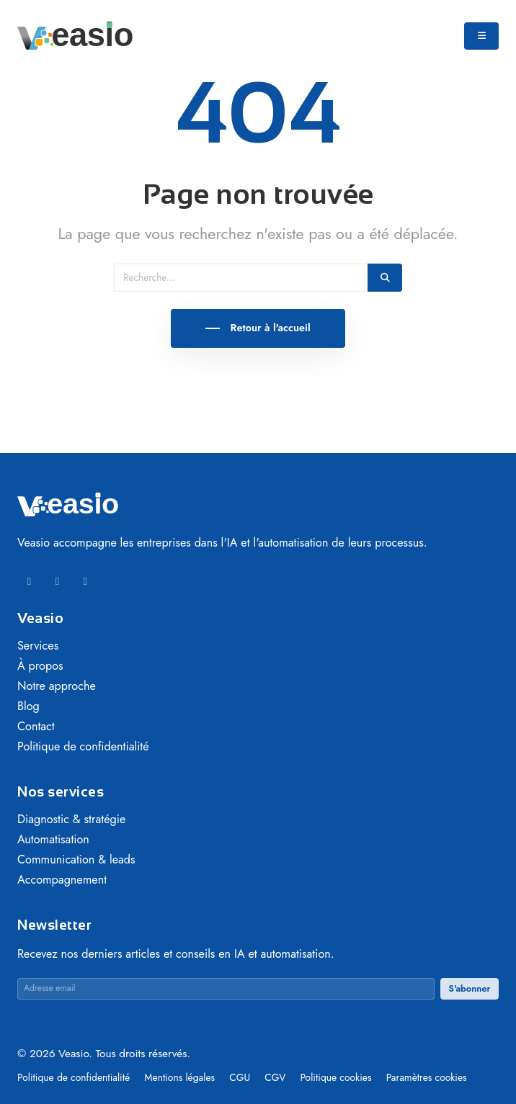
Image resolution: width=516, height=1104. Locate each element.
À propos (40, 666)
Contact (36, 726)
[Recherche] (241, 278)
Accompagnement (62, 879)
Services (37, 645)
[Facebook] (57, 581)
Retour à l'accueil (268, 327)
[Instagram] (85, 581)
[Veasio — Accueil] (75, 34)
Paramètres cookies (426, 1077)
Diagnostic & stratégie (71, 819)
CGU (241, 1077)
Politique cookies (337, 1077)
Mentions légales (181, 1077)
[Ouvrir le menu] (481, 36)
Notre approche (56, 686)
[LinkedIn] (29, 581)
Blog (28, 706)
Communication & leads (76, 859)
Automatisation (53, 839)
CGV (276, 1077)
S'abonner (469, 988)
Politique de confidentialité (83, 746)
